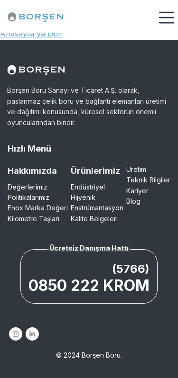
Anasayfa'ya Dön (31, 33)
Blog (133, 201)
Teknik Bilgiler (148, 180)
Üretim (136, 169)
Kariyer (137, 191)
